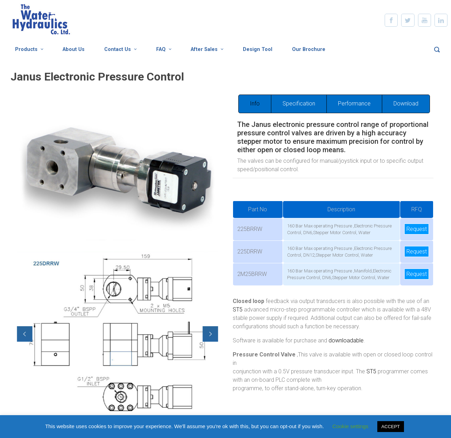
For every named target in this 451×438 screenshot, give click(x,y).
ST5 (238, 309)
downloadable (346, 340)
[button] (22, 334)
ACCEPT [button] (391, 426)
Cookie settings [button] (350, 426)
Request (416, 229)
